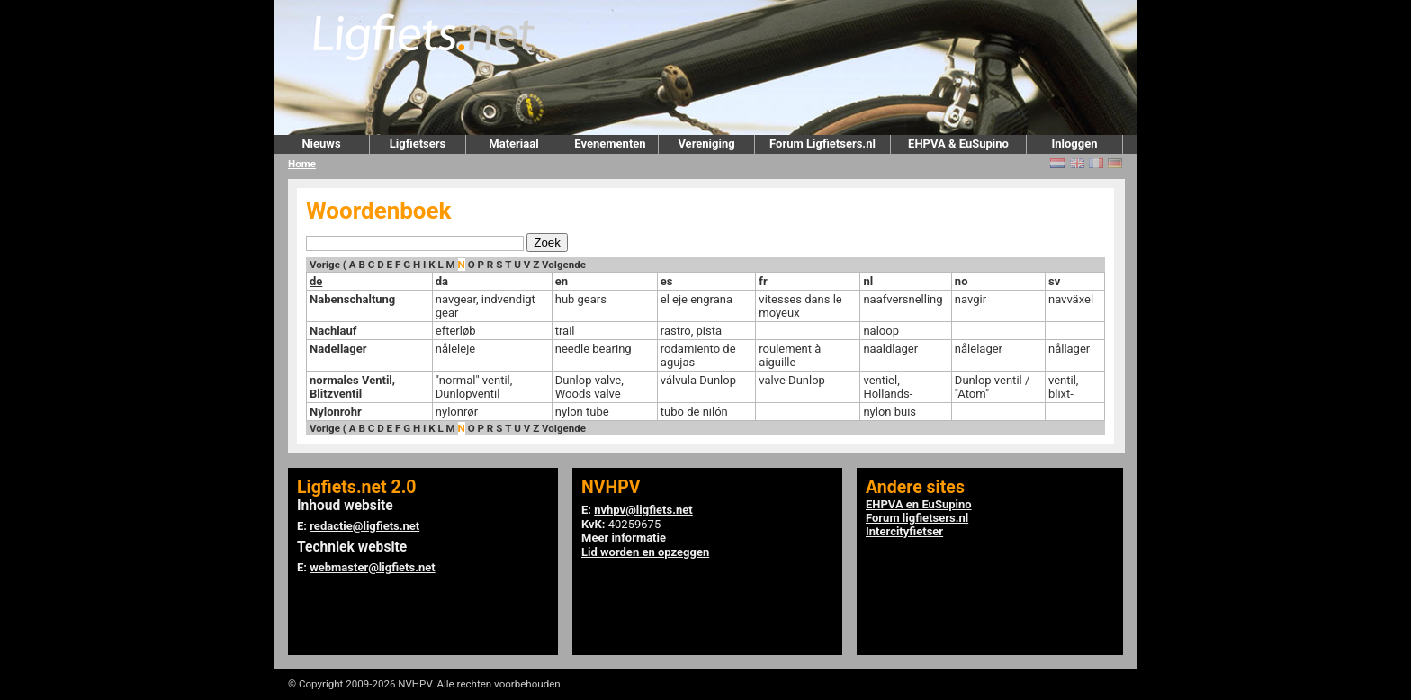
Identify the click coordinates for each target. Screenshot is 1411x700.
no (961, 281)
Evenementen (609, 143)
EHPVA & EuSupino (958, 143)
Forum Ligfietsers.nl (822, 143)
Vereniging (706, 143)
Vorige (325, 264)
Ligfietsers (417, 143)
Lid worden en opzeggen (645, 552)
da (442, 281)
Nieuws (320, 143)
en (561, 281)
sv (1054, 281)
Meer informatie (623, 537)
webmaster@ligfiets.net (372, 567)
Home (302, 163)
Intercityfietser (904, 531)
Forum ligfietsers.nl (917, 518)
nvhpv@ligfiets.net (643, 509)
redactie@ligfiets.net (364, 526)
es (667, 281)
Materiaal (513, 143)
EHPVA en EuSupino (919, 504)
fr (763, 281)
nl (868, 281)
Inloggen (1074, 143)
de (316, 281)
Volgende (564, 264)
